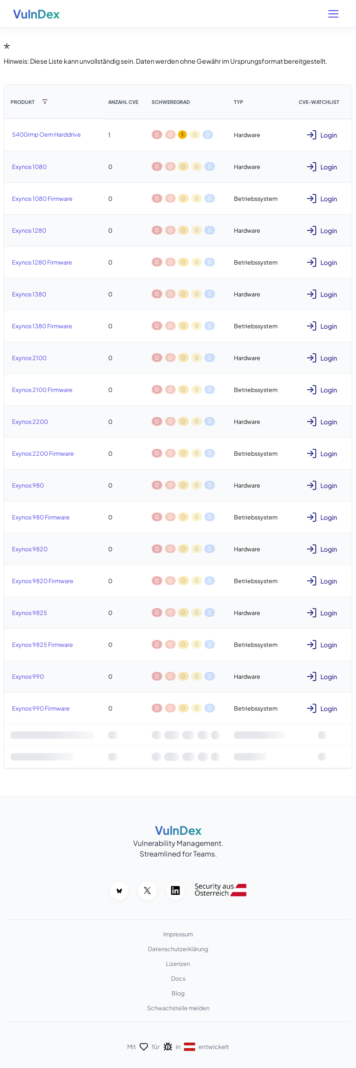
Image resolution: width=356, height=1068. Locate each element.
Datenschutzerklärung (178, 949)
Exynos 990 (28, 676)
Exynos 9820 (30, 549)
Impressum (178, 934)
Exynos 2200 (30, 421)
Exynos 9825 (29, 612)
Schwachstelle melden (178, 1008)
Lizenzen (178, 963)
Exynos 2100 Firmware (42, 389)
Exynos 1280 (29, 230)
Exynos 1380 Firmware (42, 326)
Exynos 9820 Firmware (43, 581)
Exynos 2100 (29, 358)
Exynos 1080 (29, 166)
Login (321, 134)
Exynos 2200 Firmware (43, 453)
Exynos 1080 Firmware (42, 198)
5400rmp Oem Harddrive (46, 134)
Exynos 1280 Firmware (42, 262)
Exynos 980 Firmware (41, 517)
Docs (178, 978)
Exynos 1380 (29, 294)
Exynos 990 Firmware (41, 708)
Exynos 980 (28, 485)
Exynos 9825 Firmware (42, 644)
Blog (178, 993)
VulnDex (36, 13)
